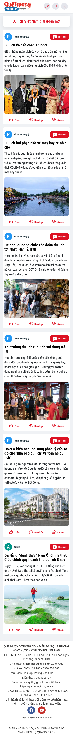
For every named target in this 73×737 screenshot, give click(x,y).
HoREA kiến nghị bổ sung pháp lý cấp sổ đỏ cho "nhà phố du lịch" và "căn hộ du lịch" (35, 453)
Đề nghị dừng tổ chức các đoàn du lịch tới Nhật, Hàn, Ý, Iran (34, 247)
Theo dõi (59, 36)
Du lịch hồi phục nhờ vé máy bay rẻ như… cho (36, 145)
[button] (58, 120)
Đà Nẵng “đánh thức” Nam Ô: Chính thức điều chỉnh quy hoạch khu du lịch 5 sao (35, 557)
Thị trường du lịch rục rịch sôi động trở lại (34, 349)
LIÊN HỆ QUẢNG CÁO (39, 732)
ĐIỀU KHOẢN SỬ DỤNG (24, 728)
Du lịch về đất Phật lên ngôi (25, 45)
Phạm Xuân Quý (21, 36)
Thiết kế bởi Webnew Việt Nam (37, 717)
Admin (17, 546)
